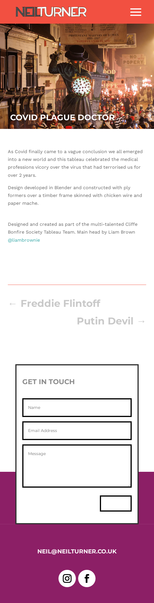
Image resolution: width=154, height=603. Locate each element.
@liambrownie (24, 240)
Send (115, 503)
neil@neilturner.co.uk (77, 551)
